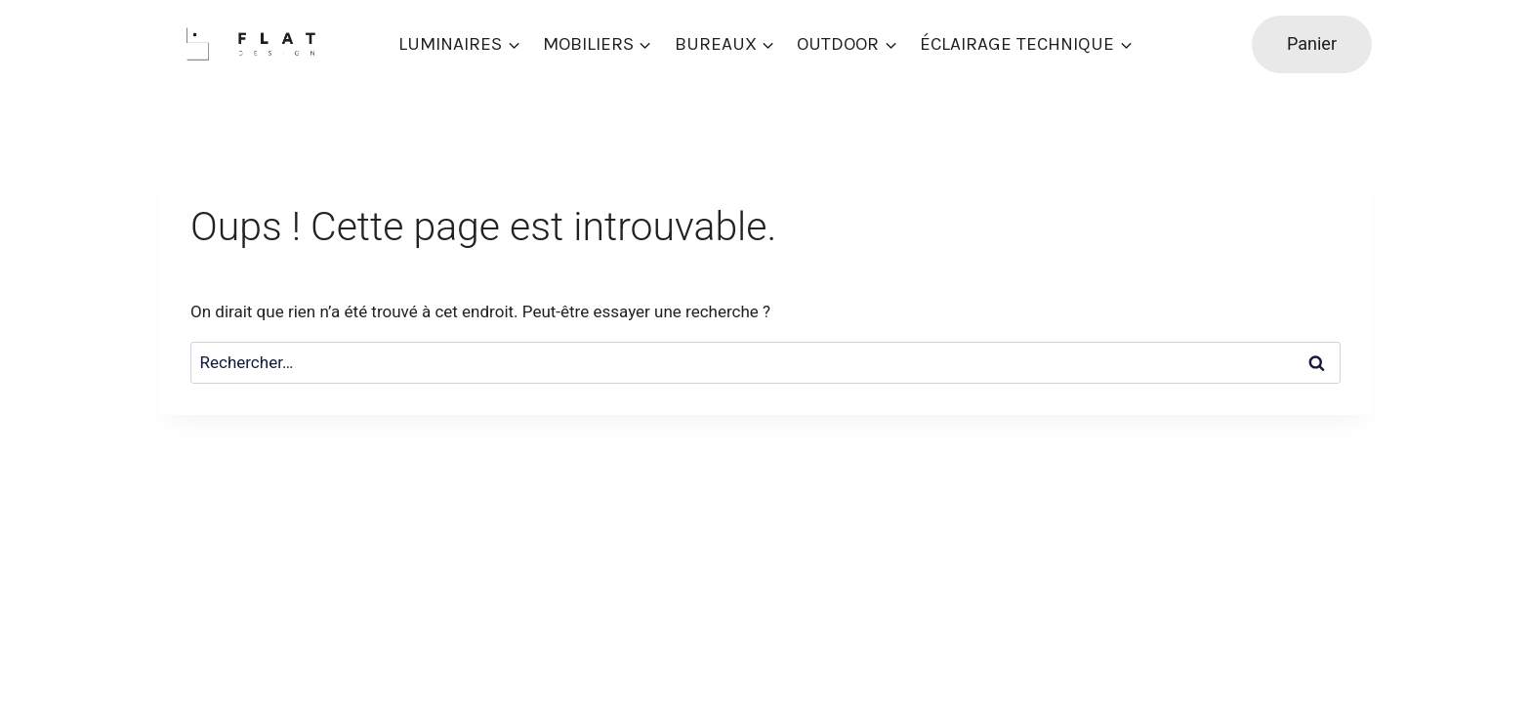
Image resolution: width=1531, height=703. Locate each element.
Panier (1312, 43)
